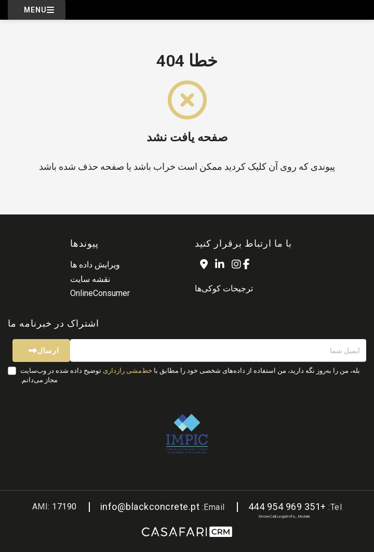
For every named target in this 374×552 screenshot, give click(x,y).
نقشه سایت (90, 279)
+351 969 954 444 (287, 506)
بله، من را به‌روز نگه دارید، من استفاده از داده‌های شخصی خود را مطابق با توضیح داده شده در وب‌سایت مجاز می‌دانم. (190, 375)
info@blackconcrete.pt (150, 506)
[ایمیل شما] (218, 350)
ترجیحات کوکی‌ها (224, 288)
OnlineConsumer (100, 293)
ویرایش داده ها (95, 265)
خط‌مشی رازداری (127, 370)
